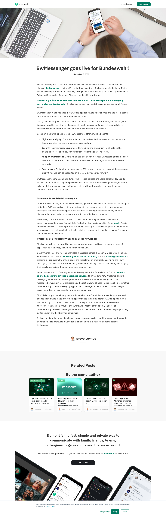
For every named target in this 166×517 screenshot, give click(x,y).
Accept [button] (115, 511)
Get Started (143, 4)
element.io (109, 453)
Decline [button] (125, 511)
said (116, 223)
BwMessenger (53, 88)
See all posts (127, 4)
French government (116, 256)
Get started (83, 463)
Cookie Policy (50, 506)
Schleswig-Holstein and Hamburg (80, 256)
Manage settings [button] (105, 511)
